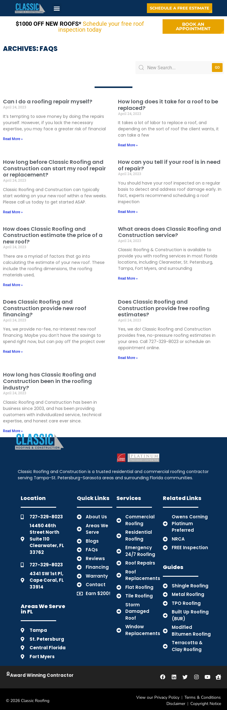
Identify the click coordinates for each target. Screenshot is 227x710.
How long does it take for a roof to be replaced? (168, 102)
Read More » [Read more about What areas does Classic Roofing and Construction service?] (128, 276)
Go (217, 65)
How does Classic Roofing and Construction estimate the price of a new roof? (53, 232)
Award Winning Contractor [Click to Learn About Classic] (44, 672)
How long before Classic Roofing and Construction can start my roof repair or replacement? (54, 166)
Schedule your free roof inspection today (80, 25)
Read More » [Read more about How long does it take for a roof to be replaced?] (128, 142)
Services (128, 495)
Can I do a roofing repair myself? (47, 98)
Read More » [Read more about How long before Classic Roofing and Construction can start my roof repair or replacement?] (13, 209)
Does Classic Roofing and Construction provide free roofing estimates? (164, 305)
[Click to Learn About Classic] (9, 671)
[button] (56, 8)
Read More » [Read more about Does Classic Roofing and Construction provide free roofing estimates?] (128, 355)
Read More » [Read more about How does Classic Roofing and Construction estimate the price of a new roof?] (13, 282)
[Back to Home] (30, 8)
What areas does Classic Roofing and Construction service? (169, 229)
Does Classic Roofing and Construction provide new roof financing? (44, 305)
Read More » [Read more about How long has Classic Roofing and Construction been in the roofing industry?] (13, 428)
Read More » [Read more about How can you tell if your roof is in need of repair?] (128, 209)
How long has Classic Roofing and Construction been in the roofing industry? (49, 378)
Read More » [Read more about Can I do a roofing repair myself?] (13, 136)
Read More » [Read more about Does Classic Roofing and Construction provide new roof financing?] (13, 349)
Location (33, 495)
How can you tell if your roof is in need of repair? (169, 162)
